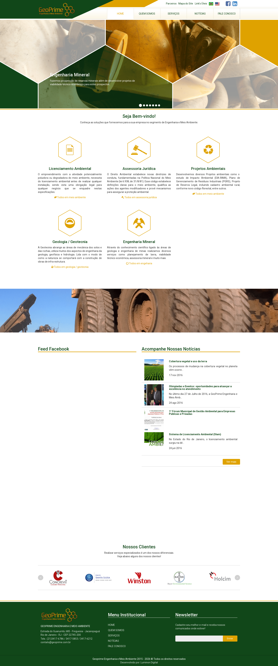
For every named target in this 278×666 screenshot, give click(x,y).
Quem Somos (147, 13)
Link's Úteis (201, 3)
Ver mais (231, 461)
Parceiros (171, 3)
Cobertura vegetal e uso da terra (188, 361)
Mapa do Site (185, 3)
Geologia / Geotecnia (69, 242)
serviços (114, 635)
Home (120, 13)
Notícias (200, 13)
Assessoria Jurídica (139, 168)
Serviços (173, 13)
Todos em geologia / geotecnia (69, 267)
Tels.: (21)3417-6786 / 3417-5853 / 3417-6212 (66, 638)
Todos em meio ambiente (70, 197)
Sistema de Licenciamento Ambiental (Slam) (195, 434)
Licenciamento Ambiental (70, 168)
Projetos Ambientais (208, 168)
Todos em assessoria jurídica (139, 197)
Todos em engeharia (139, 263)
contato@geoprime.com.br (56, 642)
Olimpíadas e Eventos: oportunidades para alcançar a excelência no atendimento (200, 387)
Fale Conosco (227, 13)
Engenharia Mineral (139, 242)
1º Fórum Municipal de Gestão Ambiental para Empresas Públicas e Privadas (202, 412)
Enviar (230, 638)
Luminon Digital (149, 662)
